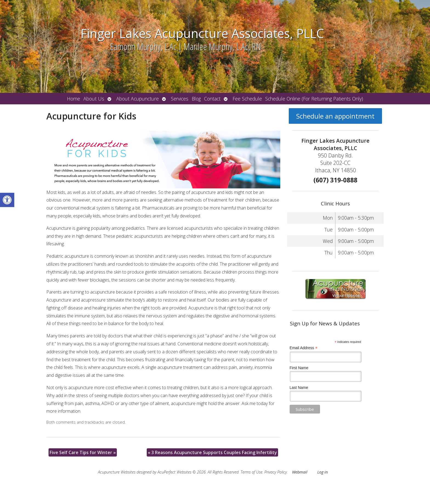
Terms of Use (251, 472)
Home (73, 98)
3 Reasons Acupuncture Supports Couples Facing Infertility (212, 452)
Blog (196, 98)
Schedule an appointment (335, 115)
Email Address (304, 348)
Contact (212, 98)
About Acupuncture (137, 98)
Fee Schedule (247, 98)
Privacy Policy (275, 472)
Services (179, 98)
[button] (7, 200)
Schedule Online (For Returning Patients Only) (314, 98)
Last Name (299, 387)
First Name (299, 368)
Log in (322, 472)
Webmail (299, 472)
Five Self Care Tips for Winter (83, 452)
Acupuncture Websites (116, 472)
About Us (93, 98)
